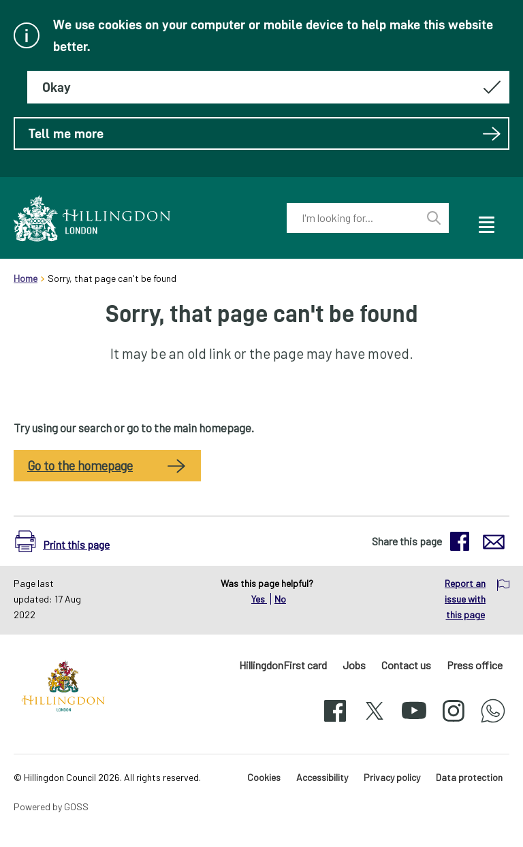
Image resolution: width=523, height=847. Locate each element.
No (280, 599)
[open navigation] (486, 222)
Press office (475, 664)
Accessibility (322, 777)
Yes (259, 599)
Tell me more (265, 133)
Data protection (469, 777)
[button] (66, 541)
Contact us (406, 664)
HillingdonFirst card (283, 664)
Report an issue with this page (465, 598)
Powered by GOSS (51, 806)
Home (25, 278)
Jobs (354, 664)
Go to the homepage (80, 465)
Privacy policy (392, 777)
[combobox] (353, 218)
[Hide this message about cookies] (268, 87)
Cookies (264, 777)
